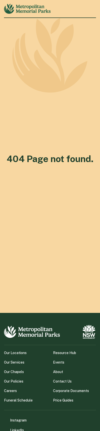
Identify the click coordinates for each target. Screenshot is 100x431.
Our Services (14, 362)
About (58, 372)
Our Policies (13, 381)
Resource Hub (64, 353)
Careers (10, 391)
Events (58, 362)
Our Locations (15, 353)
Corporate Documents (71, 391)
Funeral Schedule (18, 400)
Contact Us (62, 381)
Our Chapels (14, 372)
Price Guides (63, 400)
